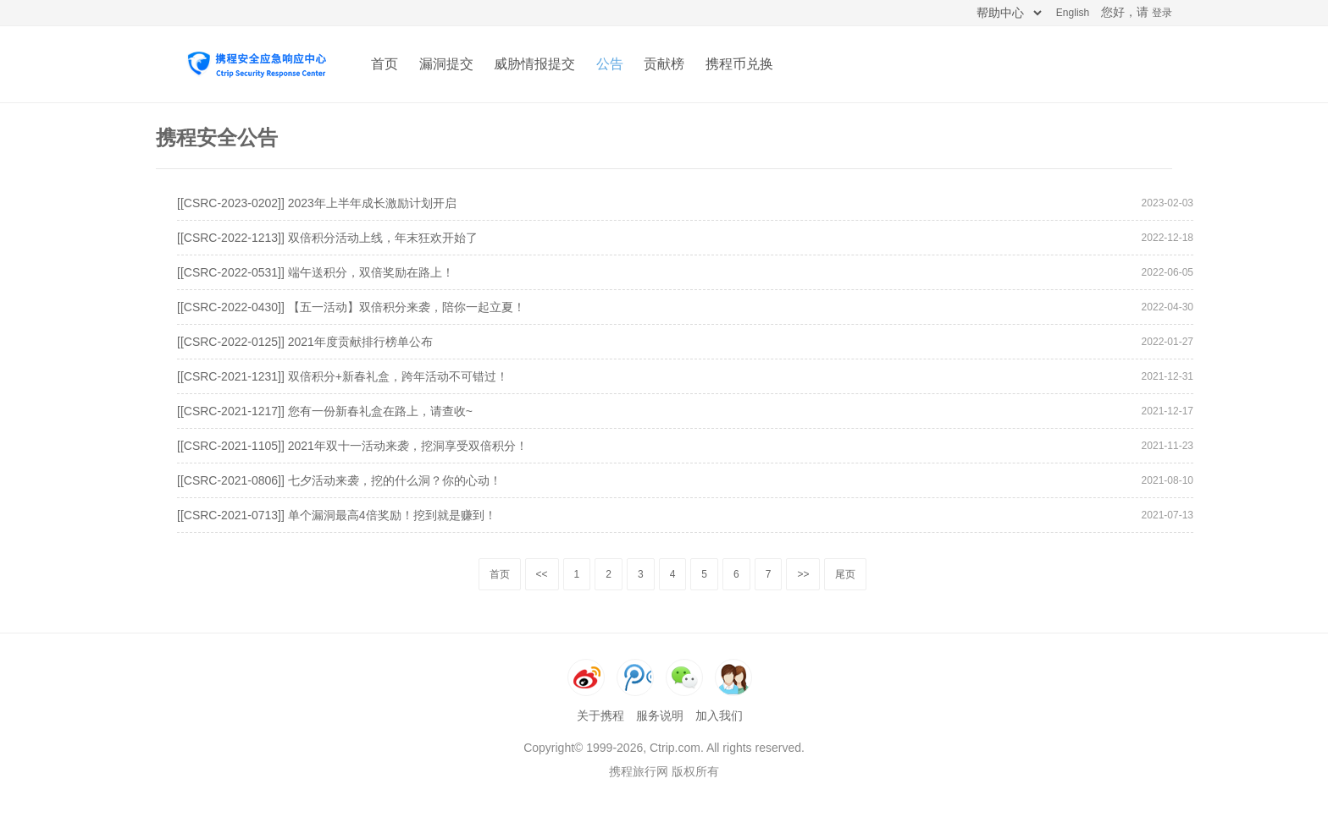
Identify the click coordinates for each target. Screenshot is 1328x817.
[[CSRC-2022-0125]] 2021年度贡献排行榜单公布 (305, 341)
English (1072, 13)
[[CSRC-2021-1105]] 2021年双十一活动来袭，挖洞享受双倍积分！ (352, 445)
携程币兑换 (739, 64)
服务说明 (659, 715)
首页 (384, 64)
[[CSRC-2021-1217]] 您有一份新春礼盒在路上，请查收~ (325, 411)
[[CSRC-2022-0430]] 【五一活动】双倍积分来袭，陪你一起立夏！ (351, 307)
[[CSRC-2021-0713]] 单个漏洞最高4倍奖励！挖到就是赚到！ (336, 515)
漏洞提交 (446, 64)
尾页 (845, 574)
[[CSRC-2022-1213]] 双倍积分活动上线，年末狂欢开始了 (327, 237)
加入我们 (719, 715)
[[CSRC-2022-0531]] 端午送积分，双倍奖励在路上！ (315, 272)
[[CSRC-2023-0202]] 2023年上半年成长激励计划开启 (316, 203)
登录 (1162, 13)
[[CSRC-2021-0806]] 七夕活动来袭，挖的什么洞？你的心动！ (339, 480)
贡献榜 (664, 64)
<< (542, 574)
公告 (609, 64)
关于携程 (600, 715)
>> (803, 574)
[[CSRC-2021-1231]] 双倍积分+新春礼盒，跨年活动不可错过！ (342, 376)
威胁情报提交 (534, 64)
